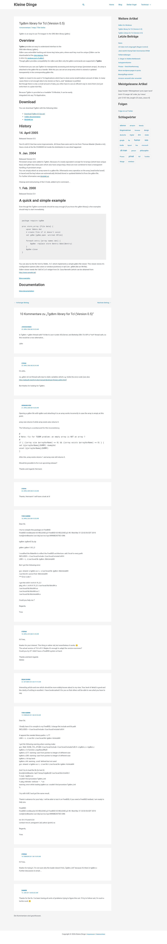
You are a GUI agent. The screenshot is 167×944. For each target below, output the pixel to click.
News (120, 43)
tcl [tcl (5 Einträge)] (139, 156)
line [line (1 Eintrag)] (136, 145)
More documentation (27, 291)
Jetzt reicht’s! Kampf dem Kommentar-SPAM (135, 51)
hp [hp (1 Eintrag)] (129, 140)
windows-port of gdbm (36, 58)
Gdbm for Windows (125, 25)
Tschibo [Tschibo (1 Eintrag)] (147, 156)
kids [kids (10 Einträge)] (146, 140)
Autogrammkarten (125, 62)
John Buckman (27, 327)
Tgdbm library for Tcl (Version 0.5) (131, 29)
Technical (146, 4)
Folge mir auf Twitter (126, 111)
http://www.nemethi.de (28, 272)
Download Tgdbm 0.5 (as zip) (35, 114)
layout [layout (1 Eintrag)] (130, 145)
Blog (123, 5)
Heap (35, 27)
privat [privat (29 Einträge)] (131, 156)
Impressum (90, 934)
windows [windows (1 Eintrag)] (131, 161)
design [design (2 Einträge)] (146, 130)
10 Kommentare (25, 27)
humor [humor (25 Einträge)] (137, 140)
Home (115, 5)
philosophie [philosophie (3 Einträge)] (144, 151)
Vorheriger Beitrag (22, 303)
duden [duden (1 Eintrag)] (147, 135)
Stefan (24, 363)
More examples (25, 278)
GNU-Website (39, 55)
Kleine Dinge (25, 4)
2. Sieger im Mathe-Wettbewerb (130, 59)
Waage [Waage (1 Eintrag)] (122, 161)
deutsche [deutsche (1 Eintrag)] (123, 135)
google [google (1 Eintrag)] (122, 140)
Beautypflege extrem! (126, 74)
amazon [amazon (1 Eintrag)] (132, 125)
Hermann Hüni (27, 405)
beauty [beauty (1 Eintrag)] (141, 125)
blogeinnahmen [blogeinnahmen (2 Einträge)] (125, 130)
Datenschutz (101, 934)
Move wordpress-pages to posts (130, 70)
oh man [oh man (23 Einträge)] (123, 150)
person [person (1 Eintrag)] (133, 151)
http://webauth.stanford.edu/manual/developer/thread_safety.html (45, 380)
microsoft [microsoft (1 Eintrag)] (145, 145)
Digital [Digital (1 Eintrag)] (132, 135)
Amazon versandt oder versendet (131, 78)
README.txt (29, 119)
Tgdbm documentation (33, 117)
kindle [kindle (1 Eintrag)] (122, 145)
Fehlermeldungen (125, 55)
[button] (83, 4)
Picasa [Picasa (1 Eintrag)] (122, 156)
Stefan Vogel (133, 5)
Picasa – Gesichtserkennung (129, 66)
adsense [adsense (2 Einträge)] (123, 125)
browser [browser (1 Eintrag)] (137, 130)
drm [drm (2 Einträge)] (139, 135)
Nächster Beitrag (103, 303)
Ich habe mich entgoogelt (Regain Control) (134, 47)
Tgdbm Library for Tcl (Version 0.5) (131, 33)
